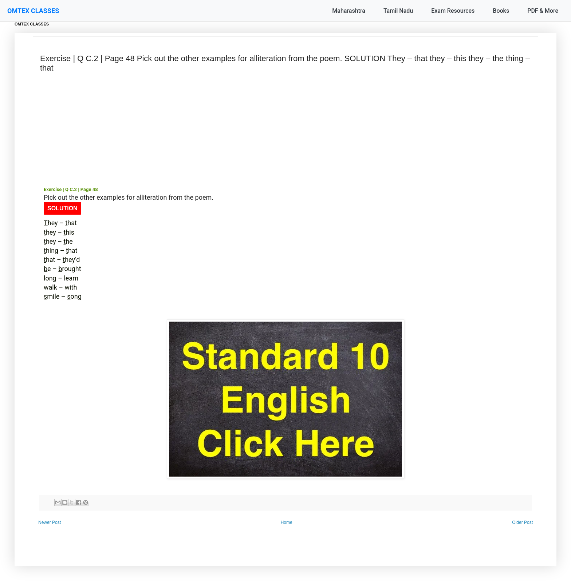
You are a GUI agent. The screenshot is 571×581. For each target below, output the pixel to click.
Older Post (522, 522)
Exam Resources (452, 10)
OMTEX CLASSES (33, 11)
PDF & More (542, 10)
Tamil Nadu (398, 10)
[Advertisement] (285, 129)
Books (501, 10)
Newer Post (49, 522)
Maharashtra (348, 10)
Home (286, 522)
